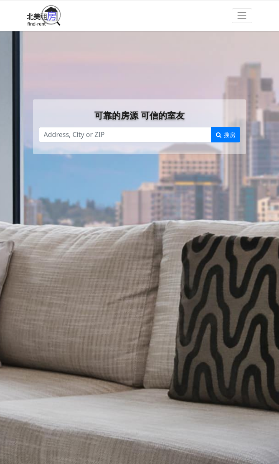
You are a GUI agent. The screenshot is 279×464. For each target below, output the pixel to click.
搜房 (226, 135)
